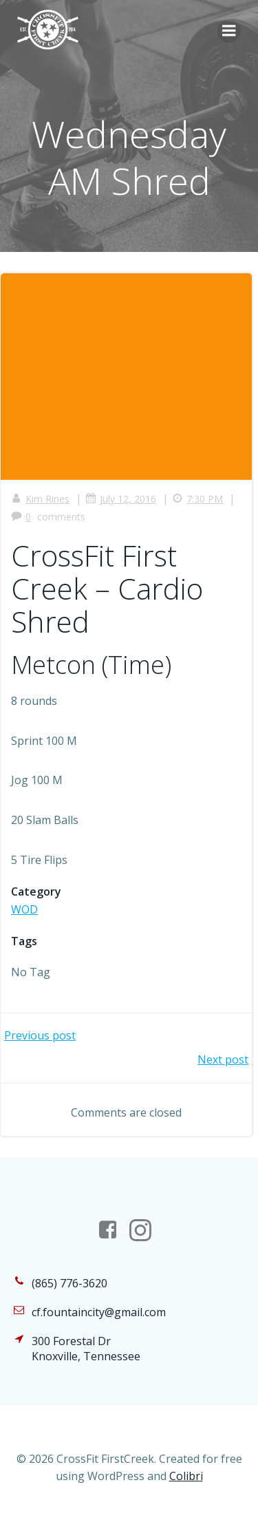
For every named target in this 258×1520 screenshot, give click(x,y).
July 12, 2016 (120, 498)
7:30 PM (197, 498)
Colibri (186, 1476)
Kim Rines (40, 498)
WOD (24, 909)
